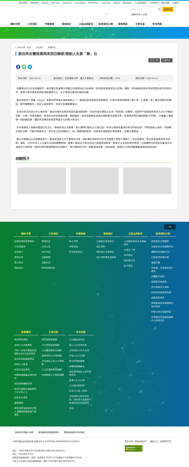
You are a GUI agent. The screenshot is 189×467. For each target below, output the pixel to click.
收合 (170, 226)
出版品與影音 (86, 23)
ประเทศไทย (80, 2)
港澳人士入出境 (77, 380)
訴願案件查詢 (157, 276)
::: (7, 2)
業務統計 (66, 23)
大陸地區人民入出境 (79, 350)
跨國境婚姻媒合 (77, 366)
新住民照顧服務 (77, 361)
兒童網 (175, 2)
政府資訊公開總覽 (160, 241)
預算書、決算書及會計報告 (162, 269)
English (45, 2)
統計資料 (100, 246)
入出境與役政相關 (50, 345)
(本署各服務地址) (57, 450)
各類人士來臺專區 (23, 345)
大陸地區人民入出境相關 (53, 363)
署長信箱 (127, 2)
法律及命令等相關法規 (162, 246)
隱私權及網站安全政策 (74, 432)
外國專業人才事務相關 (53, 374)
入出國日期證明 (77, 385)
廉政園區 (18, 402)
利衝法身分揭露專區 (161, 311)
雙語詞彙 (165, 2)
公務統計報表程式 (105, 241)
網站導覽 (23, 2)
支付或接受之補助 (160, 287)
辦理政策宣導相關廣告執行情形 (162, 305)
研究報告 (128, 255)
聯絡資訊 (18, 267)
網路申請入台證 (139, 14)
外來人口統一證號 (78, 390)
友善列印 (167, 60)
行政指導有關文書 (160, 257)
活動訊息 (46, 262)
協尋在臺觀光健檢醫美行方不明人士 (25, 390)
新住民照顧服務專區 (24, 358)
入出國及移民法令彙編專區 (135, 243)
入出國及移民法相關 (52, 350)
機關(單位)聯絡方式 (160, 251)
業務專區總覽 (21, 339)
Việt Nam (55, 2)
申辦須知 (73, 246)
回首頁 (117, 2)
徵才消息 (46, 251)
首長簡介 (18, 251)
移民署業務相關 (49, 339)
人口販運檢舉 (140, 2)
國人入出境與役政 (78, 345)
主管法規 (140, 23)
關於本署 (15, 23)
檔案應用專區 (157, 297)
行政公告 (46, 246)
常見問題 (157, 23)
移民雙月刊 (129, 260)
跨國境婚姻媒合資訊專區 (25, 376)
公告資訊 (32, 23)
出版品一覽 (129, 249)
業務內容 (18, 257)
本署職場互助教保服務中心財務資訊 (162, 319)
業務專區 (123, 23)
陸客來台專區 (21, 397)
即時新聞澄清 (48, 267)
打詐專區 (154, 2)
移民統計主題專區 (105, 251)
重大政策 (18, 262)
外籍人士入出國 (77, 355)
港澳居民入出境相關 (52, 355)
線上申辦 (73, 241)
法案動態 (46, 257)
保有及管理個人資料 (24, 432)
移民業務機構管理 (23, 383)
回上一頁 (154, 60)
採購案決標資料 (159, 281)
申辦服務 (49, 23)
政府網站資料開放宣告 (48, 432)
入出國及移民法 (77, 339)
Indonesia (67, 2)
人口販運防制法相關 (52, 369)
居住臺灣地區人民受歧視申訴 (80, 373)
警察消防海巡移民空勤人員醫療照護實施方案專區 (25, 411)
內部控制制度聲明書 (161, 292)
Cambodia (105, 2)
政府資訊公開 (106, 23)
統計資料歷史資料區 (106, 257)
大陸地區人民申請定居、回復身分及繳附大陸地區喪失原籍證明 (80, 399)
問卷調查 (34, 2)
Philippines (93, 2)
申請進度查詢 (75, 251)
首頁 (29, 47)
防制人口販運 (21, 364)
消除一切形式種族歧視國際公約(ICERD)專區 (25, 352)
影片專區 (128, 265)
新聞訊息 (52, 47)
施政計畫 (155, 262)
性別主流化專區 (22, 369)
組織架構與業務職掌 (24, 241)
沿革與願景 (19, 246)
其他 (71, 408)
